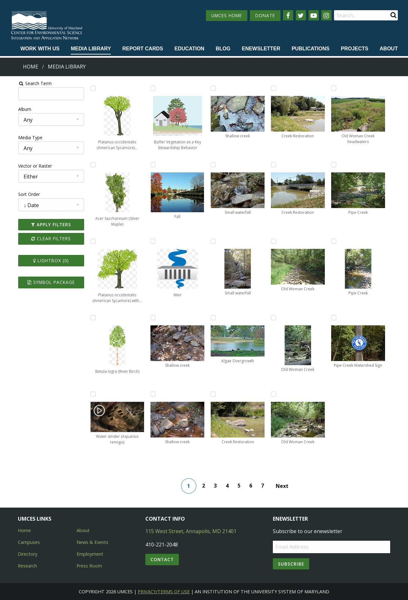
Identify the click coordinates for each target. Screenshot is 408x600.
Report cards (142, 48)
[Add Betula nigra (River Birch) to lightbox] (83, 317)
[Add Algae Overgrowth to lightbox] (213, 317)
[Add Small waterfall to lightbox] (213, 164)
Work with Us (40, 48)
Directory (27, 554)
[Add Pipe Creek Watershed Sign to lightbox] (343, 317)
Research (27, 566)
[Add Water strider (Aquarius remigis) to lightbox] (83, 394)
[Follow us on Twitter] (301, 15)
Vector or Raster (21, 166)
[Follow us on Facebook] (288, 15)
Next (284, 485)
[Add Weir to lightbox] (148, 241)
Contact (162, 559)
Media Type (16, 137)
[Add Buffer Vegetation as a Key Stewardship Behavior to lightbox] (148, 88)
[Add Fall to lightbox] (148, 164)
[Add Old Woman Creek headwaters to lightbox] (343, 88)
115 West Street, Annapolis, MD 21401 (191, 531)
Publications (311, 48)
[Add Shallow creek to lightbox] (148, 317)
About (389, 48)
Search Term (21, 83)
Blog (223, 48)
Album (10, 109)
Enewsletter (261, 48)
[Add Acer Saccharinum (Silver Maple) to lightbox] (83, 164)
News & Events (92, 542)
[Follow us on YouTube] (314, 15)
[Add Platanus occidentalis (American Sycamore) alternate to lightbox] (83, 88)
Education (189, 48)
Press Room (89, 566)
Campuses (29, 542)
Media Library (91, 48)
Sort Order (15, 194)
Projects (354, 48)
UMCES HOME (226, 15)
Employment (89, 554)
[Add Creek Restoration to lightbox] (213, 394)
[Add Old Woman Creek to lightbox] (278, 241)
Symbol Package (39, 282)
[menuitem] (40, 49)
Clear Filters (39, 238)
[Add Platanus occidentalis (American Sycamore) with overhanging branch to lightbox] (83, 241)
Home (30, 66)
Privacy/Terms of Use (164, 592)
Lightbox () (39, 260)
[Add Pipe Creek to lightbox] (343, 164)
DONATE (265, 15)
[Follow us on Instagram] (326, 15)
